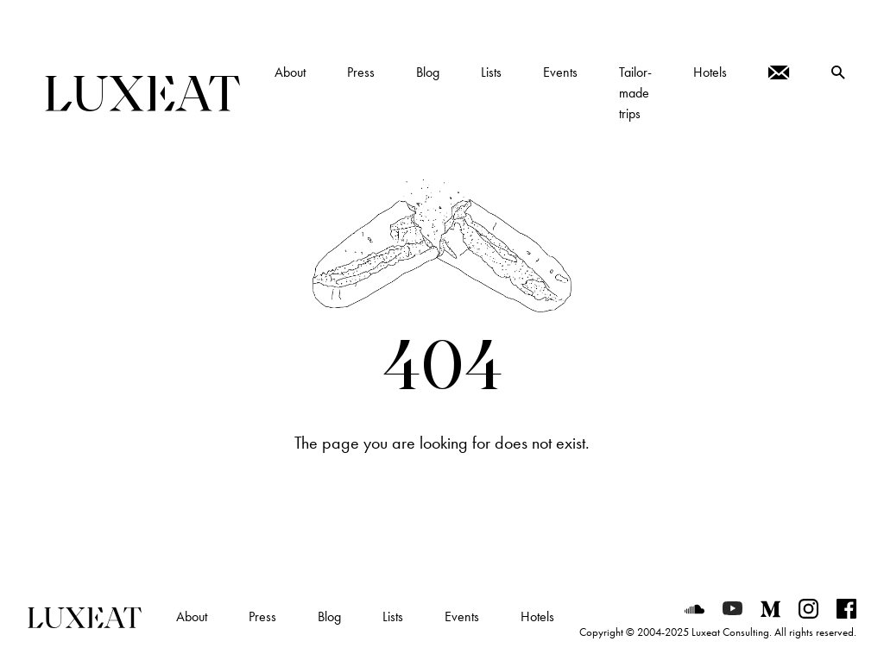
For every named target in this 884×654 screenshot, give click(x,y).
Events (462, 616)
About (191, 616)
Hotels (537, 616)
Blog (329, 616)
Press (262, 616)
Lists (392, 616)
